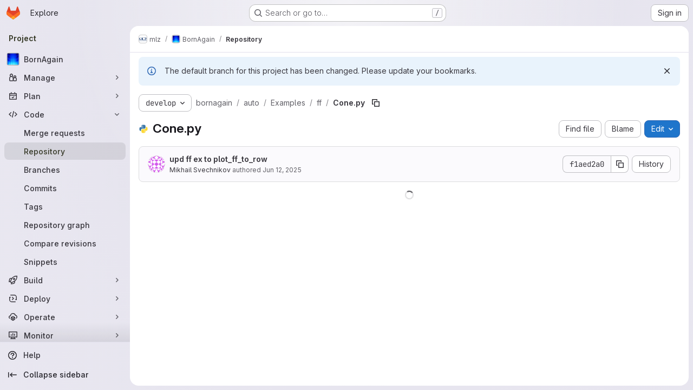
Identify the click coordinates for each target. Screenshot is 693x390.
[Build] (65, 280)
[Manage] (65, 77)
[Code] (65, 114)
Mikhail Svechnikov (200, 170)
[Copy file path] (375, 103)
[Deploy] (65, 298)
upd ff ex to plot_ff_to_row (218, 159)
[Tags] (65, 206)
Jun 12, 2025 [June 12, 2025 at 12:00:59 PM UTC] (282, 170)
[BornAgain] (65, 59)
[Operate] (65, 317)
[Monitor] (65, 335)
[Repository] (65, 151)
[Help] (65, 355)
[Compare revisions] (65, 243)
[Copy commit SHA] (620, 164)
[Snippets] (65, 261)
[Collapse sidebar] (65, 375)
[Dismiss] (667, 70)
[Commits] (65, 188)
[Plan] (65, 96)
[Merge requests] (65, 132)
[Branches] (65, 169)
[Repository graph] (65, 224)
